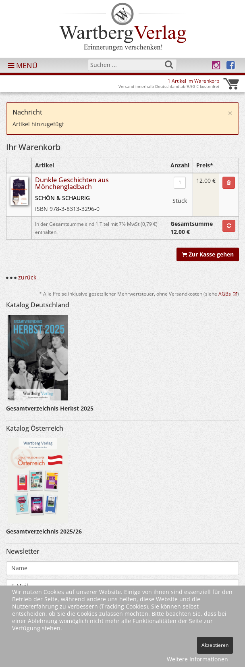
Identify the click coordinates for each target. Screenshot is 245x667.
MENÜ (22, 65)
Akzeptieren (214, 645)
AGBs (227, 293)
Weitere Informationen (197, 659)
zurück (27, 277)
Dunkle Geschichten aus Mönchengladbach (72, 183)
